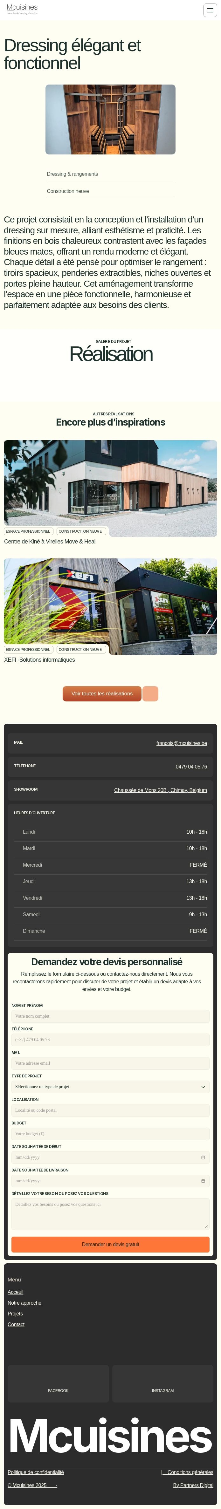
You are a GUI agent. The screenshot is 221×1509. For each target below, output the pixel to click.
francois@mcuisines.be (181, 743)
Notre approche (24, 1303)
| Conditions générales (187, 1472)
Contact (16, 1324)
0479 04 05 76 (191, 766)
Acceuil (15, 1292)
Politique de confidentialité (36, 1472)
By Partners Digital (193, 1485)
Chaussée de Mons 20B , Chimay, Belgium (160, 790)
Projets (15, 1313)
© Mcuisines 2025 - (32, 1485)
